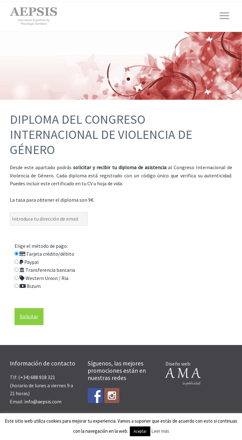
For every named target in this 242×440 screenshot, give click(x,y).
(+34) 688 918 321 (36, 377)
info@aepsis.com (42, 401)
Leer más (160, 431)
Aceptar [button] (140, 431)
